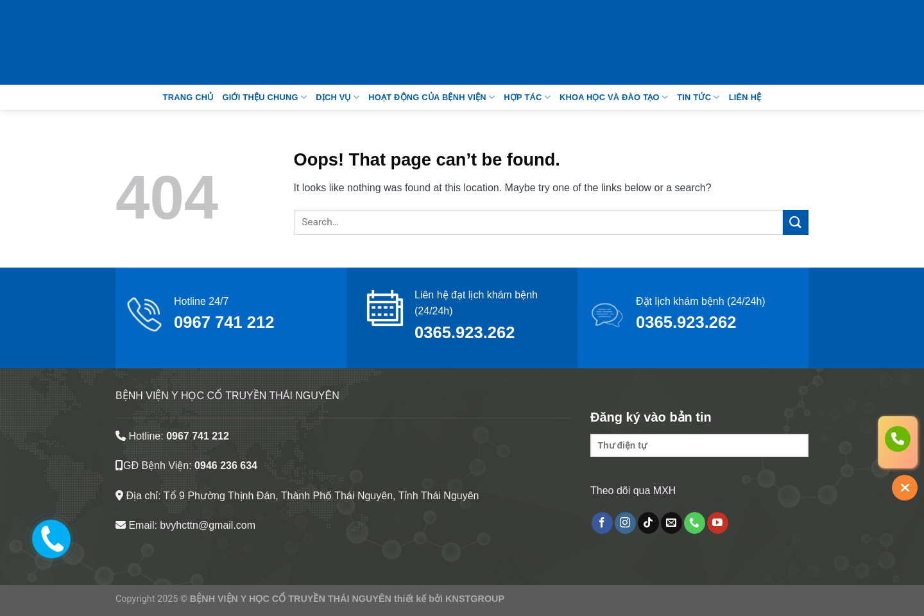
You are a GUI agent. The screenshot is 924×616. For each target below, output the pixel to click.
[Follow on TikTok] (648, 523)
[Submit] (796, 222)
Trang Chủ (188, 97)
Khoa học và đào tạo (614, 97)
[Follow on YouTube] (717, 523)
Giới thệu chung (264, 97)
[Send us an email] (671, 523)
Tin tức (698, 97)
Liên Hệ (745, 97)
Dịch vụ (337, 97)
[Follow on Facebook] (602, 523)
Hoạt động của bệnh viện (431, 97)
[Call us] (694, 523)
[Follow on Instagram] (625, 523)
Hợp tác (527, 97)
